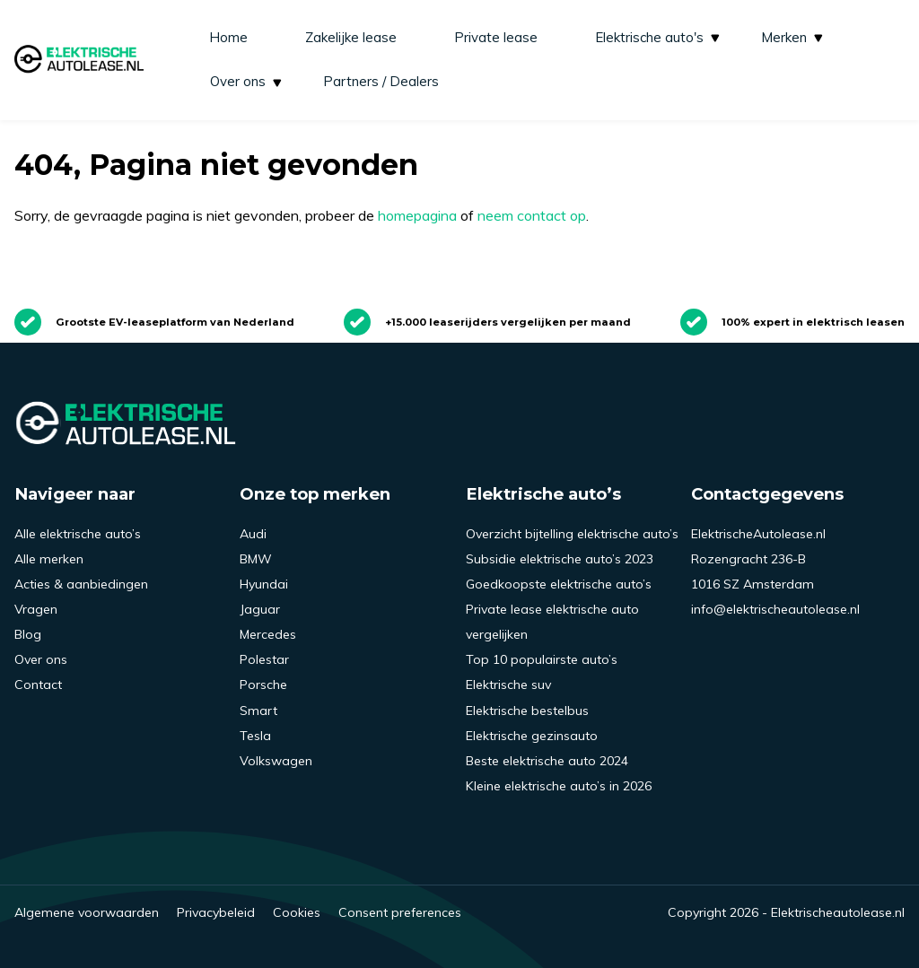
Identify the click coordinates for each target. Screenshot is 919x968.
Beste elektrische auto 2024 (547, 761)
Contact (38, 684)
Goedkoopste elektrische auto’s (559, 584)
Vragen (35, 609)
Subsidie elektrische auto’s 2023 (559, 559)
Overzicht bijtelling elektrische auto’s (572, 534)
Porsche (263, 684)
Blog (27, 634)
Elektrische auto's (658, 37)
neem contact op (531, 215)
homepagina (417, 215)
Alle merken (48, 559)
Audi (253, 534)
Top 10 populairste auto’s (541, 659)
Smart (258, 710)
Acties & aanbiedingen (81, 584)
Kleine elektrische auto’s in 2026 (559, 786)
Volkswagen (276, 761)
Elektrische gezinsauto (532, 736)
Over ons (247, 81)
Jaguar (260, 609)
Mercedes (268, 634)
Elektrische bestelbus (527, 710)
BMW (256, 559)
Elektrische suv (508, 684)
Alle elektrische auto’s (77, 534)
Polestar (264, 659)
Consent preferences (399, 912)
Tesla (255, 736)
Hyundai (264, 584)
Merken (793, 37)
